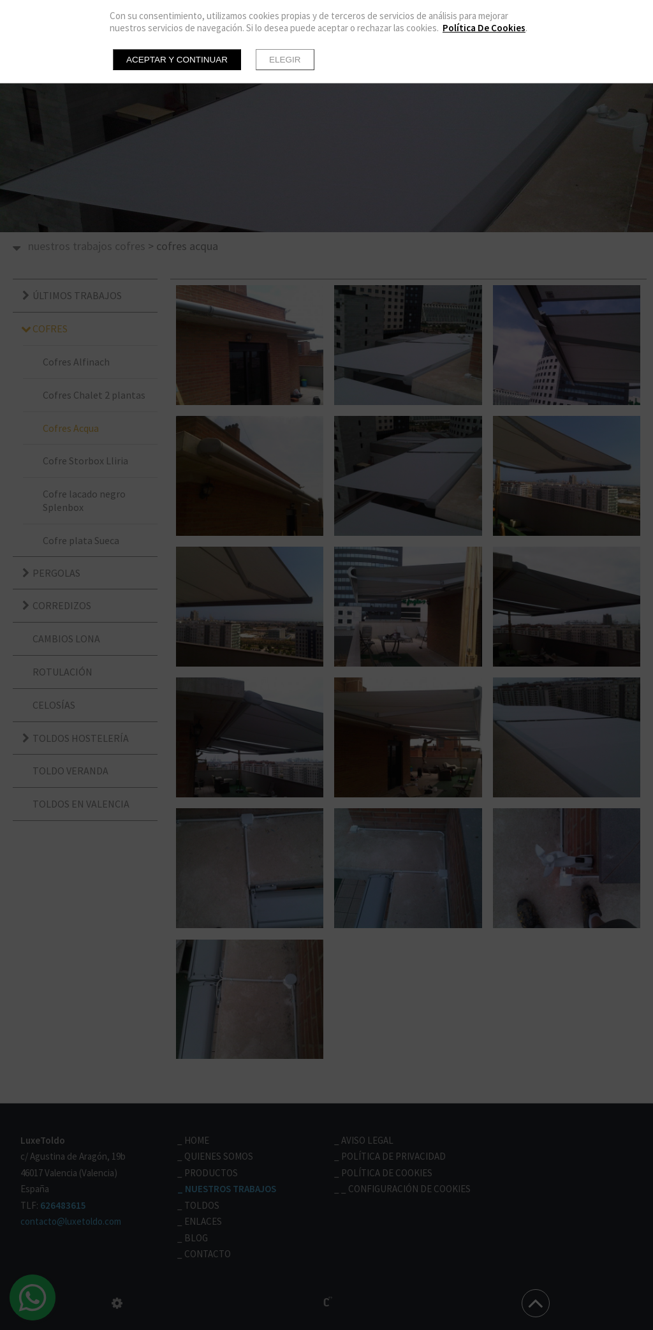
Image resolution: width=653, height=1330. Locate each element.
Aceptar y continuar (177, 59)
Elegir (285, 59)
